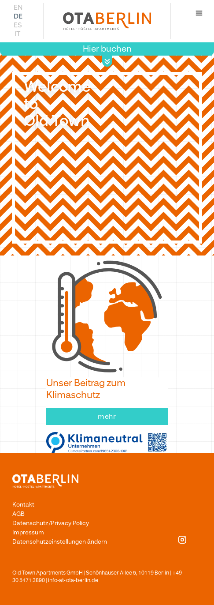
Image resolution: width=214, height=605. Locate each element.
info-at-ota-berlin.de (73, 580)
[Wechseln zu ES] (17, 25)
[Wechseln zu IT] (17, 34)
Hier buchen (107, 48)
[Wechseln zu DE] (17, 16)
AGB (18, 514)
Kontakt (23, 504)
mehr (107, 416)
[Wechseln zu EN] (17, 7)
